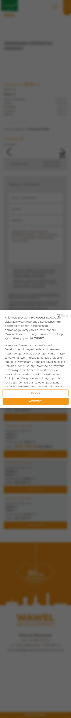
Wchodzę (36, 401)
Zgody (35, 392)
